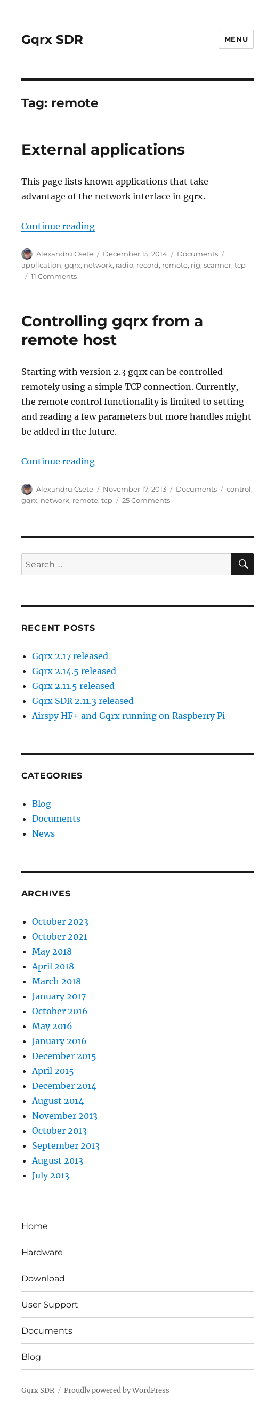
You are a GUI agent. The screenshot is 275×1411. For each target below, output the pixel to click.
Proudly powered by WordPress (116, 1390)
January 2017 (59, 996)
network (98, 265)
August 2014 (58, 1100)
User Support (49, 1305)
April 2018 (53, 966)
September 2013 (66, 1145)
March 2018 (56, 981)
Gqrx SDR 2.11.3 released (83, 700)
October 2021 (59, 936)
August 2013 (57, 1160)
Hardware (42, 1252)
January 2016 (59, 1041)
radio (124, 265)
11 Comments (54, 276)
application (41, 265)
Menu (236, 39)
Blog (41, 803)
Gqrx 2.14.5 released (74, 671)
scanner (217, 265)
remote (175, 265)
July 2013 (50, 1175)
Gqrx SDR (52, 39)
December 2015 (64, 1056)
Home (34, 1226)
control (239, 489)
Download (43, 1278)
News (43, 833)
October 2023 (60, 921)
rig (195, 265)
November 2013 (65, 1115)
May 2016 (52, 1026)
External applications (103, 149)
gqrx (72, 265)
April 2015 (53, 1070)
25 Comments (146, 500)
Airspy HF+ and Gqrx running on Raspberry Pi (128, 715)
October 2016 (60, 1011)
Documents (197, 254)
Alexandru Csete (64, 254)
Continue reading (58, 226)
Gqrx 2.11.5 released (73, 685)
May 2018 (52, 951)
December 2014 (64, 1085)
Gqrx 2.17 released (70, 656)
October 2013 (59, 1130)
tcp (240, 265)
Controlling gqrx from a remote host (112, 330)
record (147, 265)
